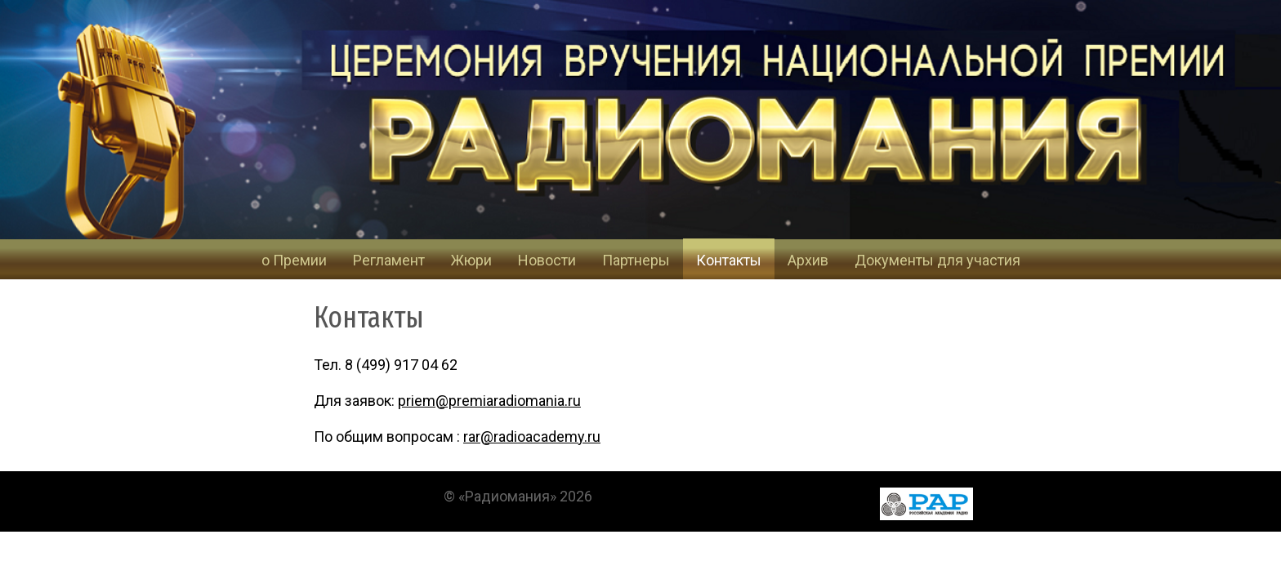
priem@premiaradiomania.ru (489, 400)
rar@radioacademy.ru (531, 436)
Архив (808, 260)
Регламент (389, 260)
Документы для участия (937, 260)
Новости (547, 260)
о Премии (294, 260)
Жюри (471, 260)
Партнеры (636, 260)
